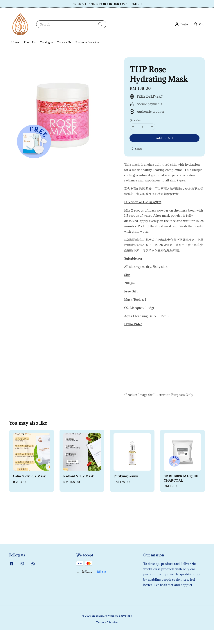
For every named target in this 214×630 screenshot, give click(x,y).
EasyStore (125, 615)
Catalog (45, 42)
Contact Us (64, 42)
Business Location (87, 42)
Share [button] (136, 148)
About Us (29, 42)
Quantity (135, 120)
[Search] (100, 24)
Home (15, 42)
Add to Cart (164, 138)
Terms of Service (107, 622)
